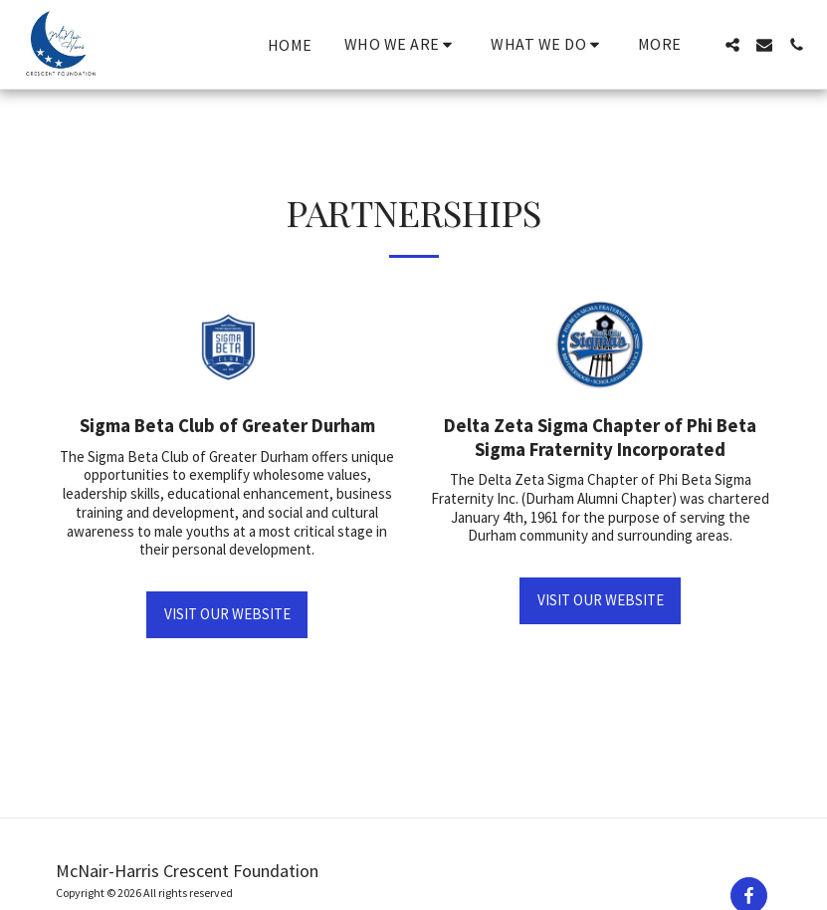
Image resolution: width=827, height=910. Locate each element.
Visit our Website (227, 613)
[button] (402, 44)
